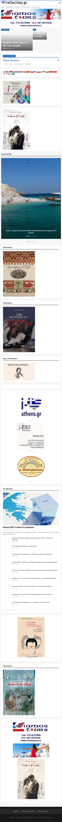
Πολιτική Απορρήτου (27, 811)
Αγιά (34, 29)
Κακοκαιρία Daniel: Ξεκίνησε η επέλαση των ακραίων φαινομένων (32, 586)
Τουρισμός (31, 161)
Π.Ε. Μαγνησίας (5, 29)
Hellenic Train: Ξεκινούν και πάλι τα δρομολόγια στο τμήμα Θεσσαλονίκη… (34, 578)
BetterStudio (48, 817)
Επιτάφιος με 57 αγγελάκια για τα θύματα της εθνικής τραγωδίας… (32, 554)
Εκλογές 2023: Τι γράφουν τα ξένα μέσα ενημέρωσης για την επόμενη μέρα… (35, 562)
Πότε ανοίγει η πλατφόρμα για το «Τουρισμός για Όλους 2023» (31, 602)
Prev (5, 610)
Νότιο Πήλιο (27, 64)
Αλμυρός (6, 64)
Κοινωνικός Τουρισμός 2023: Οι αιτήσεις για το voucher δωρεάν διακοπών (34, 570)
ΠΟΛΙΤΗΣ (6, 493)
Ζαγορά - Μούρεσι (19, 64)
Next (10, 610)
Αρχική (16, 811)
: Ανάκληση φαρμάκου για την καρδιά (24, 546)
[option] (31, 198)
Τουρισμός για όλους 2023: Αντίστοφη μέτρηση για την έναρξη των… (32, 594)
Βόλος (11, 64)
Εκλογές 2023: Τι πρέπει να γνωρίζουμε (18, 527)
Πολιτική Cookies (43, 811)
